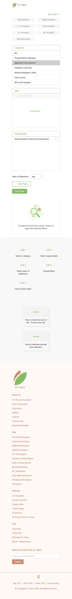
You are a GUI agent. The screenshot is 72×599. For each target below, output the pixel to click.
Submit (18, 562)
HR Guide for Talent (20, 537)
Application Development (36, 62)
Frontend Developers (21, 441)
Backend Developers (20, 446)
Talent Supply (18, 508)
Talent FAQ (17, 533)
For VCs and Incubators (21, 400)
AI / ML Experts (23, 33)
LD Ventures (17, 513)
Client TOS (27, 583)
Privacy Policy (53, 583)
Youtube (15, 417)
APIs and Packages (36, 82)
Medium (15, 413)
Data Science (36, 77)
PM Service (16, 484)
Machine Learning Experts (22, 458)
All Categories (18, 496)
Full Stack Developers (21, 437)
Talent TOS (40, 583)
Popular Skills (18, 504)
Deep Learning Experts (21, 463)
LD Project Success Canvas (23, 517)
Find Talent (19, 191)
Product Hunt (17, 421)
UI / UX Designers (23, 26)
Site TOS (16, 583)
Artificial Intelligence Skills (36, 72)
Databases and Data (36, 67)
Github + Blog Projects (21, 542)
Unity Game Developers (22, 475)
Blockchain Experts (23, 39)
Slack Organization (20, 404)
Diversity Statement (20, 425)
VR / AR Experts (48, 33)
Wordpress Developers (21, 480)
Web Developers (23, 20)
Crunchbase (17, 408)
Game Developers (48, 26)
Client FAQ (16, 529)
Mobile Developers (48, 20)
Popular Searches (19, 500)
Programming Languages (36, 58)
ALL (36, 53)
